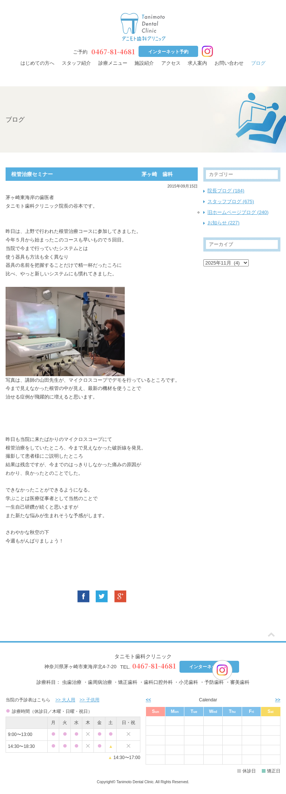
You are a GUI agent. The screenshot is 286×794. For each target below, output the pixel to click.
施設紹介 (144, 63)
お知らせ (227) (223, 222)
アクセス (171, 63)
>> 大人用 (65, 699)
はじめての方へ (37, 63)
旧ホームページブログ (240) (237, 212)
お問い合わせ (229, 63)
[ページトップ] (271, 635)
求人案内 (197, 63)
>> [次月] (277, 699)
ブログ (258, 63)
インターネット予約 (168, 51)
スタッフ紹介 (76, 63)
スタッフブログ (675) (230, 201)
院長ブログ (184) (225, 190)
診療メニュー (112, 63)
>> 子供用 (89, 699)
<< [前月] (148, 699)
